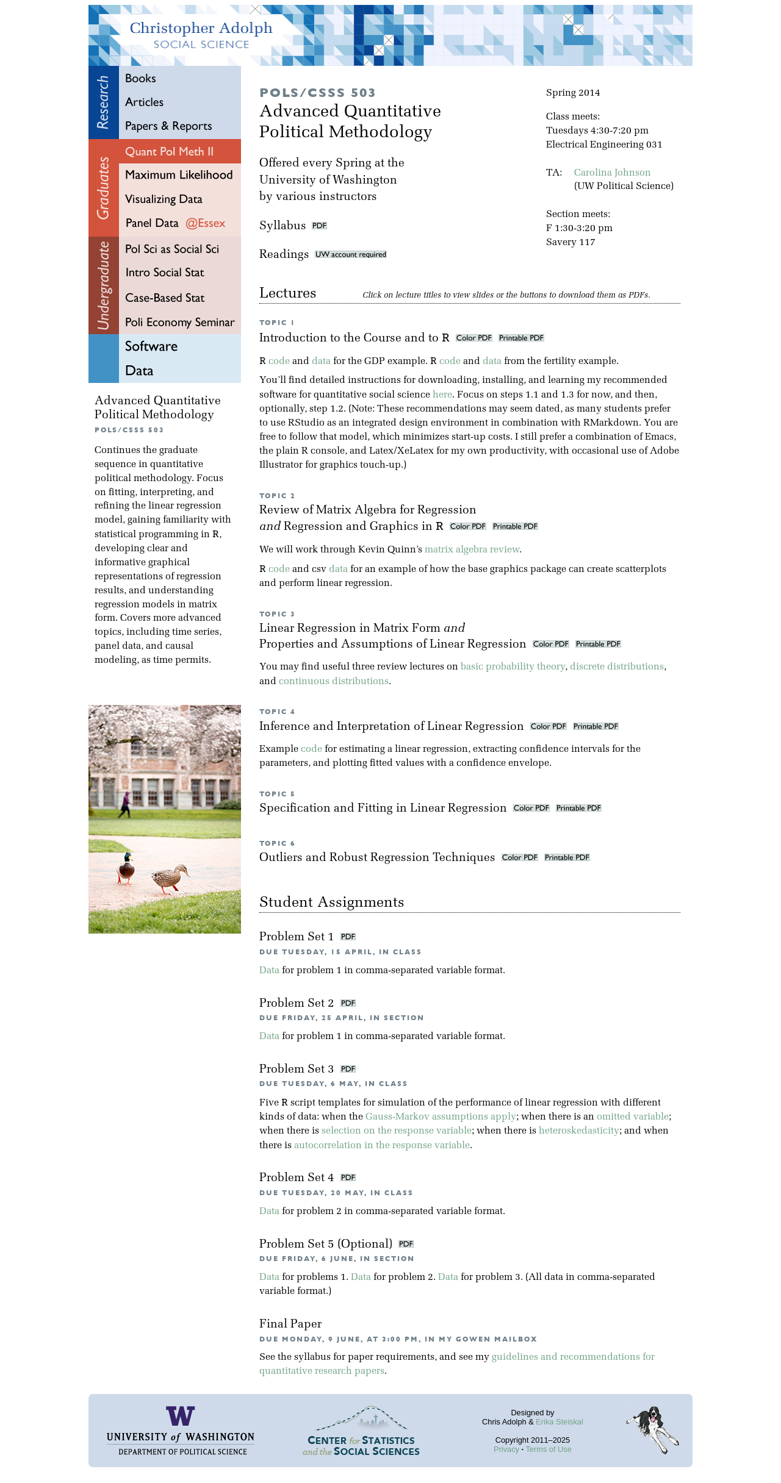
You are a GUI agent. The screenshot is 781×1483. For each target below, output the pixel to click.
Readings (323, 255)
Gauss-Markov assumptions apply (440, 1117)
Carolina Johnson (612, 173)
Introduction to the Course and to (356, 339)
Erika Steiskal (559, 1421)
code (279, 361)
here (442, 395)
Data (269, 971)
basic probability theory (513, 667)
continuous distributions (334, 682)
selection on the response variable (397, 1131)
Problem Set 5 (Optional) (327, 1245)
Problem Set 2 (298, 1004)
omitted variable (633, 1117)
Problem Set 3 (298, 1070)
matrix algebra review (472, 550)
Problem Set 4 (298, 1178)
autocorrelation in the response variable (382, 1146)
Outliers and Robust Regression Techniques (378, 858)
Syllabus (282, 226)
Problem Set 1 (298, 937)
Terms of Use (548, 1449)
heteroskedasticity (579, 1131)
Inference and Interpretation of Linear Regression (393, 727)
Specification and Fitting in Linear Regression (384, 809)
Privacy (506, 1449)
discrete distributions (617, 667)
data (321, 361)
